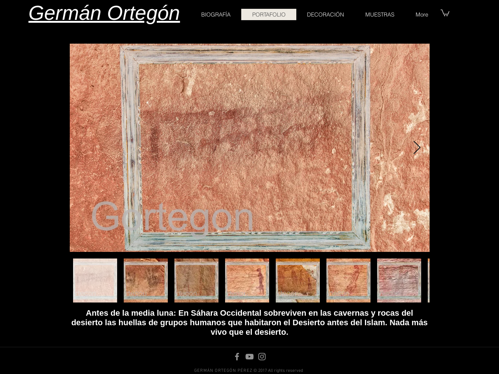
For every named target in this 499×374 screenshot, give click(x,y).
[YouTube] (249, 357)
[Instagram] (262, 357)
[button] (445, 12)
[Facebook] (237, 357)
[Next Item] (417, 148)
